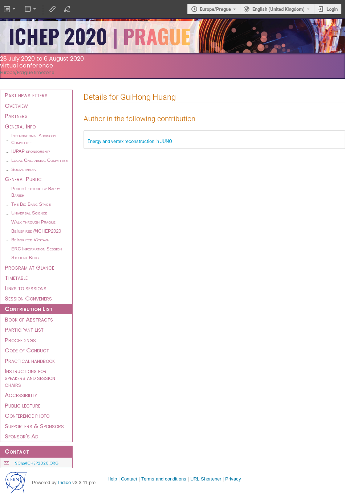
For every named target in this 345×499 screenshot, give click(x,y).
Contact (129, 479)
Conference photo (27, 415)
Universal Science (29, 213)
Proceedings (20, 340)
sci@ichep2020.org (36, 463)
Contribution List (29, 308)
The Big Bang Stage (31, 204)
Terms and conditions (163, 479)
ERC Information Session (36, 248)
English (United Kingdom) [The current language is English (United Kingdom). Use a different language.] (278, 9)
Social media (23, 169)
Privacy (233, 479)
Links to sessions (25, 288)
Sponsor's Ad (21, 436)
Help (112, 479)
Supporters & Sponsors (34, 426)
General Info (20, 126)
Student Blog (25, 257)
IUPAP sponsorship (30, 151)
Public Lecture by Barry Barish (35, 192)
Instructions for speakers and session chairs (30, 378)
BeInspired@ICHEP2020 (36, 231)
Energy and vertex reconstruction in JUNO (130, 141)
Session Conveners (28, 298)
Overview (16, 105)
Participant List (24, 329)
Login (332, 9)
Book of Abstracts (29, 319)
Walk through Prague (33, 222)
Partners (16, 115)
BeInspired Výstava (30, 239)
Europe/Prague (215, 9)
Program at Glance (29, 267)
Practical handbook (30, 360)
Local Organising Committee (39, 160)
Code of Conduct (27, 350)
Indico (64, 482)
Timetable (16, 277)
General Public (23, 179)
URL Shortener (205, 479)
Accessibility (21, 394)
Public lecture (22, 405)
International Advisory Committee (33, 139)
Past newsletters (26, 95)
